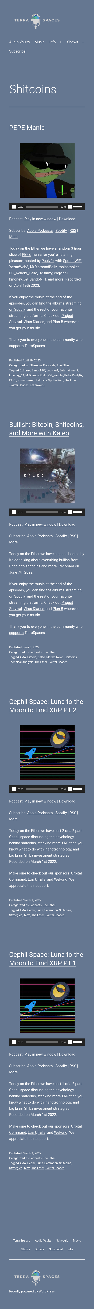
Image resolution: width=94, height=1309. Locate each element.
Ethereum (35, 365)
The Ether (63, 365)
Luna (40, 910)
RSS (73, 230)
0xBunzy (45, 273)
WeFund (60, 879)
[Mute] (70, 207)
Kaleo (13, 560)
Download (67, 219)
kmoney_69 (18, 279)
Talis (41, 879)
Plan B (58, 322)
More (13, 237)
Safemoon (51, 910)
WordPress (47, 1291)
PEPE (26, 254)
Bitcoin (31, 657)
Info (52, 42)
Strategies (15, 915)
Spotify (61, 230)
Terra (27, 915)
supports (16, 346)
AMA (23, 657)
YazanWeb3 (18, 267)
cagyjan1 (61, 273)
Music (40, 42)
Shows (72, 42)
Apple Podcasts (40, 230)
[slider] (42, 207)
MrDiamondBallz (43, 267)
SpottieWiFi (72, 261)
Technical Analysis (21, 662)
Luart (32, 879)
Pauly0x (48, 261)
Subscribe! (17, 51)
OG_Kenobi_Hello (23, 273)
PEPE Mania (27, 128)
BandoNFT (37, 279)
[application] (47, 206)
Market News (55, 657)
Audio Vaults (19, 42)
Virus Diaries (34, 322)
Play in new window (40, 219)
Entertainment (69, 370)
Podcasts (49, 365)
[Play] (14, 207)
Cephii (14, 837)
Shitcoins (41, 380)
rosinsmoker (69, 267)
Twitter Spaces (19, 385)
